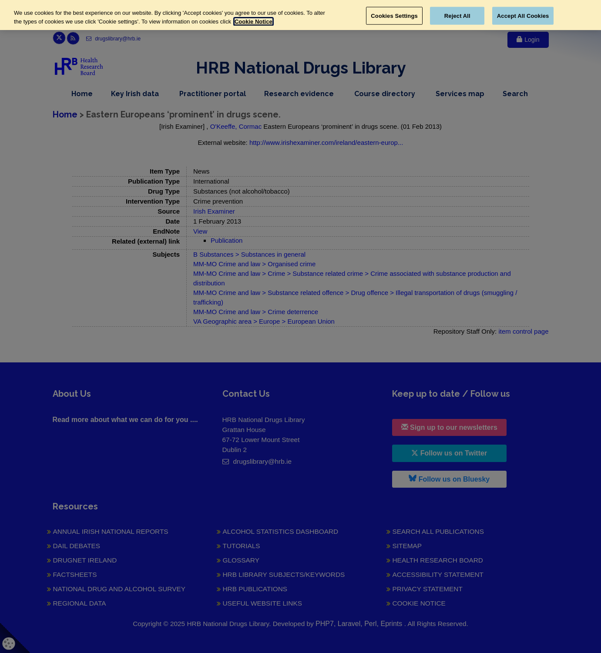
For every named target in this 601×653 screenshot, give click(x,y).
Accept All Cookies (523, 15)
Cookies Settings (394, 15)
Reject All (457, 15)
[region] (300, 15)
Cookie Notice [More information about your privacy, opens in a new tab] (253, 21)
